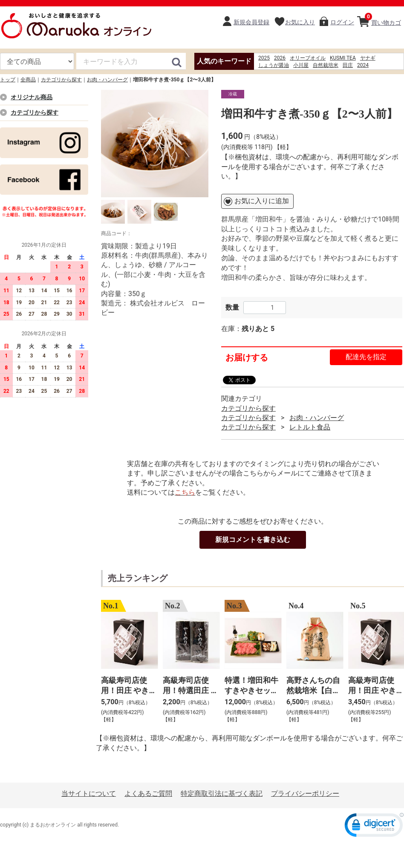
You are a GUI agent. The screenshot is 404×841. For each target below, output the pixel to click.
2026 (280, 58)
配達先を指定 (366, 357)
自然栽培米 (325, 65)
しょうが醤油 (273, 65)
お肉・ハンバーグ (107, 80)
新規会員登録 (251, 22)
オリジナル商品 (31, 97)
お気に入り (300, 22)
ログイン (342, 22)
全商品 (28, 80)
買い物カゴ (383, 19)
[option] (154, 143)
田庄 (348, 65)
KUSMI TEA (343, 58)
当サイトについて (88, 793)
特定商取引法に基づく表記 (222, 793)
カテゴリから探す (61, 80)
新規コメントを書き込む (252, 540)
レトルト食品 (309, 427)
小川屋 (301, 65)
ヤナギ (367, 58)
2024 (363, 65)
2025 (264, 58)
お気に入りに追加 (261, 201)
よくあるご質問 (148, 793)
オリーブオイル (308, 58)
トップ (7, 80)
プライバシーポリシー (305, 793)
